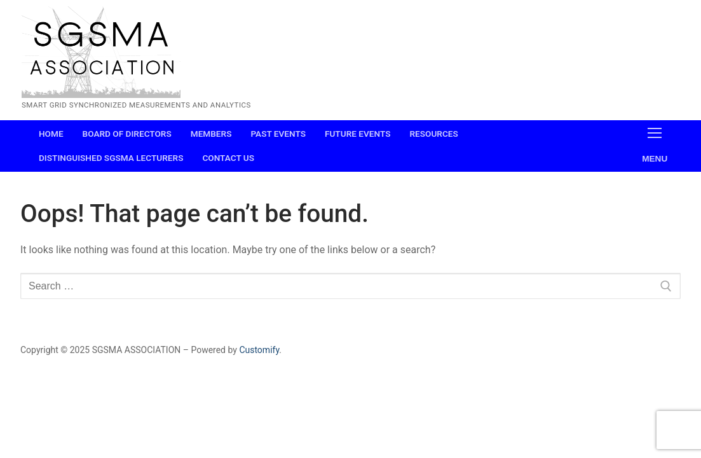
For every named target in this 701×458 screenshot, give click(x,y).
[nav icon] (655, 146)
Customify (259, 350)
